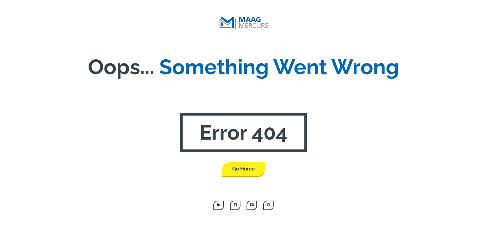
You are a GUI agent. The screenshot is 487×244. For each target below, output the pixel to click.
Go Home (243, 169)
